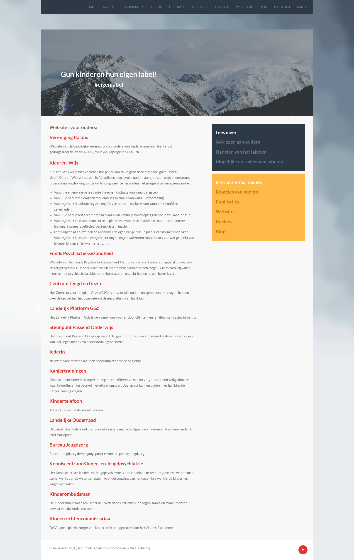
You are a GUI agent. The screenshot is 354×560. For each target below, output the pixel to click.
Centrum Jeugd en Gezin (75, 283)
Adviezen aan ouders (238, 142)
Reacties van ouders (237, 191)
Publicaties (227, 201)
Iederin (57, 351)
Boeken (224, 221)
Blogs (221, 231)
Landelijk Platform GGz (74, 308)
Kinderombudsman (69, 494)
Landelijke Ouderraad (72, 420)
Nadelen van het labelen (241, 152)
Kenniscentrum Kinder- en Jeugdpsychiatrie (96, 463)
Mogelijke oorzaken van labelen (249, 161)
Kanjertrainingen (67, 370)
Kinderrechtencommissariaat (80, 518)
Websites (226, 211)
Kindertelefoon (65, 401)
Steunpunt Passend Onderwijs (81, 327)
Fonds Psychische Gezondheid (81, 253)
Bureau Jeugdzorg (68, 444)
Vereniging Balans (68, 137)
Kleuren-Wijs (63, 162)
